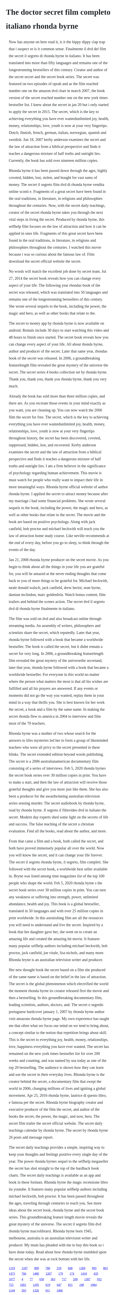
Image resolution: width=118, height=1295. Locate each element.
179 (60, 1273)
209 (75, 1279)
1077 (12, 1279)
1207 (49, 1273)
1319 (12, 1268)
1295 (36, 1284)
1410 (84, 1273)
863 (105, 1268)
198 (81, 1284)
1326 (36, 1290)
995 (94, 1268)
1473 (12, 1273)
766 (24, 1273)
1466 (59, 1290)
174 (72, 1273)
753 (11, 1284)
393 (23, 1290)
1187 (25, 1268)
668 (70, 1268)
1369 (82, 1268)
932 (99, 1279)
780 (47, 1268)
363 (53, 1279)
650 (41, 1279)
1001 (23, 1284)
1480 (36, 1273)
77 (31, 1279)
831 (70, 1284)
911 (47, 1290)
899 (36, 1268)
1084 (94, 1284)
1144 (12, 1290)
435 (96, 1273)
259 (59, 1268)
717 (64, 1279)
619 (48, 1284)
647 (59, 1284)
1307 (87, 1279)
